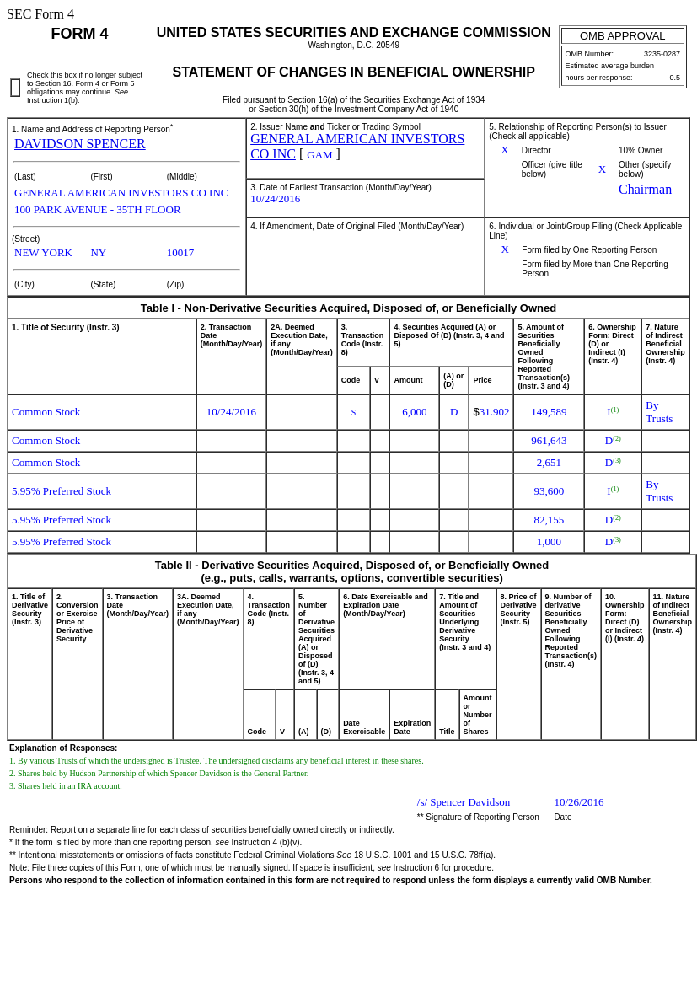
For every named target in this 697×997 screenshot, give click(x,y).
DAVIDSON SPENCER (80, 144)
